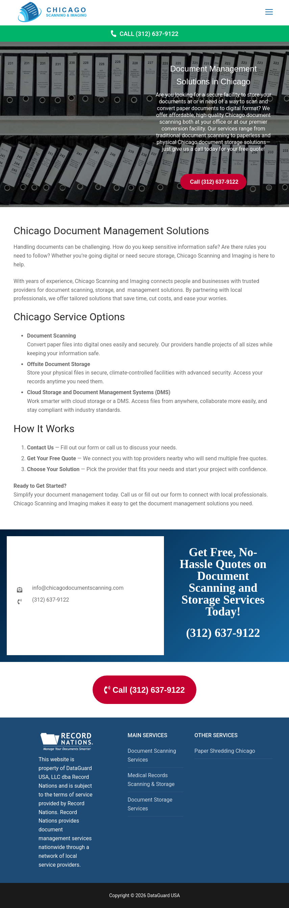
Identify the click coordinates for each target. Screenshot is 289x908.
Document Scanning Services (152, 755)
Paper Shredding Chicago (224, 751)
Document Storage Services (150, 804)
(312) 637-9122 (223, 633)
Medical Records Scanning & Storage (151, 779)
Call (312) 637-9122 (144, 33)
